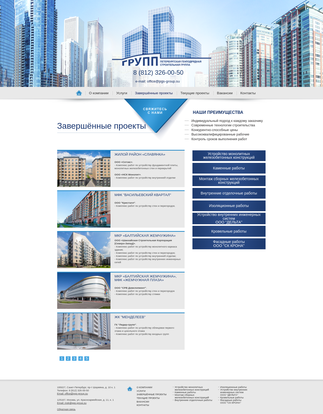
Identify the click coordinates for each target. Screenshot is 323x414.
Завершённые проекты (154, 93)
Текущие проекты (194, 93)
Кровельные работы (228, 231)
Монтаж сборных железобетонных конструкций (229, 181)
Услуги (121, 93)
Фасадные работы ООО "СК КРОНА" (229, 243)
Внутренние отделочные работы (229, 193)
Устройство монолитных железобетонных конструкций (229, 155)
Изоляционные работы (229, 206)
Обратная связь (66, 409)
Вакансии (225, 93)
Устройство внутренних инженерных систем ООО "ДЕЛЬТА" (229, 218)
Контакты (248, 93)
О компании (99, 93)
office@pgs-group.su (163, 81)
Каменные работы (229, 168)
